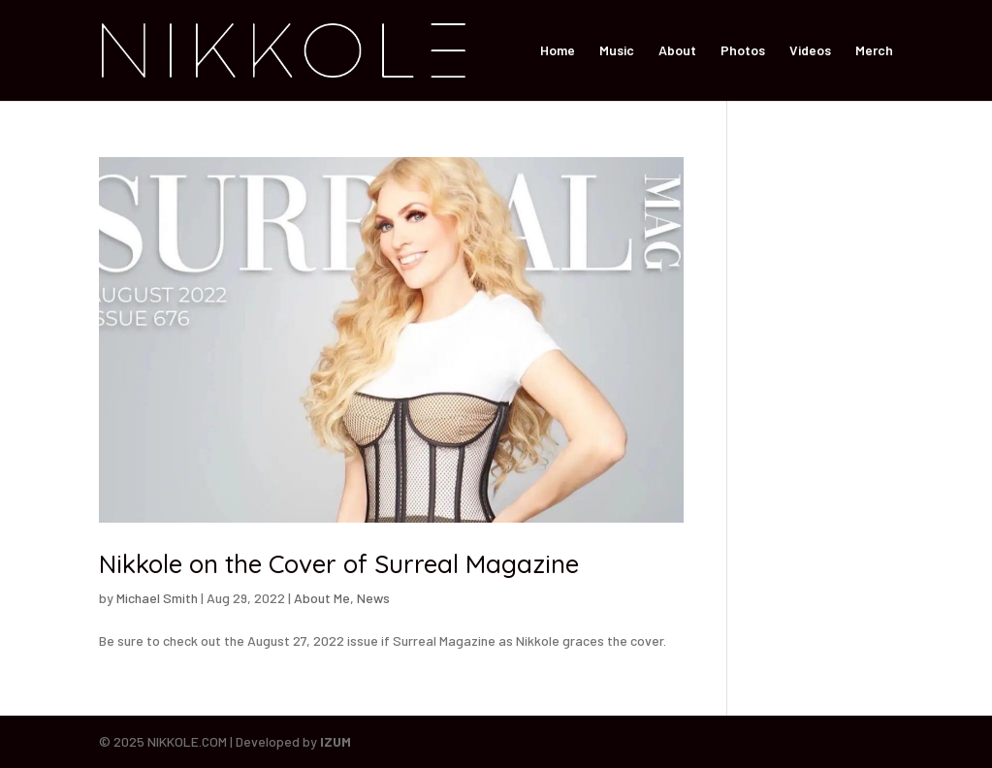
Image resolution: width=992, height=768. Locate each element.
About (677, 51)
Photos (742, 51)
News (373, 598)
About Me (322, 598)
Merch (874, 51)
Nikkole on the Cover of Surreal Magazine (339, 564)
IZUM (335, 741)
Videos (810, 51)
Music (616, 51)
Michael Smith (157, 598)
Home (557, 51)
